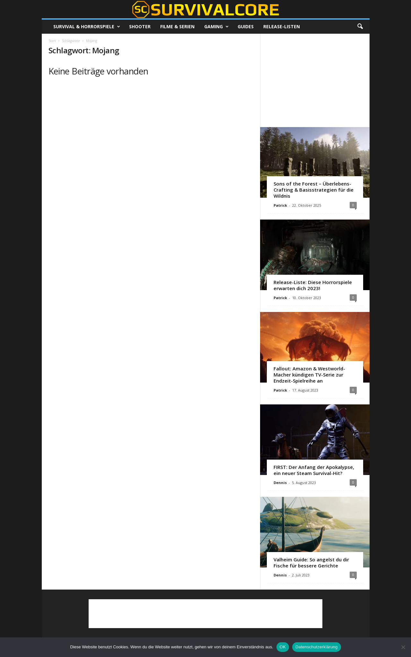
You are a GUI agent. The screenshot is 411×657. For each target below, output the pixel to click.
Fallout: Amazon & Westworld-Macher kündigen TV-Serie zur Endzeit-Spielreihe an (309, 374)
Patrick (280, 205)
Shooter (140, 26)
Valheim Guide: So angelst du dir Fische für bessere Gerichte (311, 562)
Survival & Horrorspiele (86, 27)
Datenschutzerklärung (316, 646)
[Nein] (403, 647)
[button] (360, 27)
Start (52, 41)
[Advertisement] (315, 80)
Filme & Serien (177, 26)
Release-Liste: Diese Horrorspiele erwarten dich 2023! (313, 285)
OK (283, 646)
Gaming (216, 27)
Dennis (280, 482)
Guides (246, 26)
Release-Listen (281, 26)
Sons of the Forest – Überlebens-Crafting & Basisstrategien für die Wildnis (314, 189)
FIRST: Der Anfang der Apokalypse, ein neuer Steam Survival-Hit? (314, 470)
